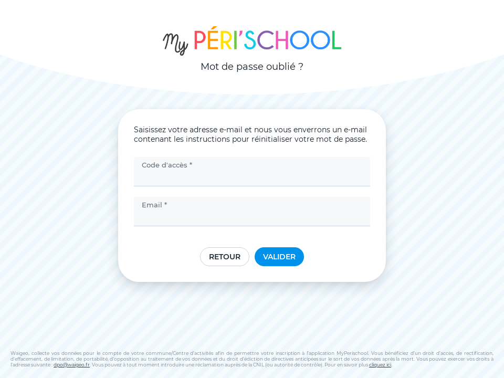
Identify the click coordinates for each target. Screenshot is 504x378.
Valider (279, 256)
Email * (154, 205)
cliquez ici (380, 365)
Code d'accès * (167, 165)
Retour (224, 256)
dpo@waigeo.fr (72, 365)
